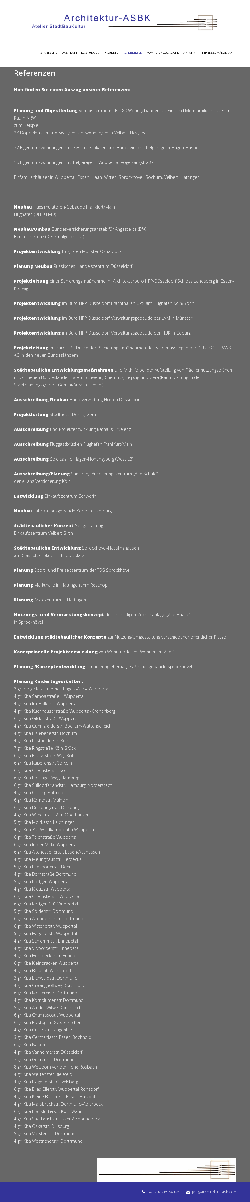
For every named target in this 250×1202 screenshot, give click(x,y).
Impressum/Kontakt (217, 53)
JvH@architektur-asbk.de (214, 1192)
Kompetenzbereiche (163, 53)
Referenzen (132, 53)
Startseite (48, 53)
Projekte (111, 53)
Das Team (69, 53)
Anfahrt (190, 53)
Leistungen (90, 53)
